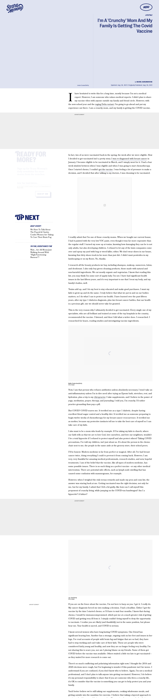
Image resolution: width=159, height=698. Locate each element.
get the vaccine (106, 169)
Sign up (40, 196)
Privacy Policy (20, 189)
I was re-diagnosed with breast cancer (129, 158)
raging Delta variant (104, 104)
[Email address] (34, 184)
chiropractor (99, 397)
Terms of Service (45, 188)
